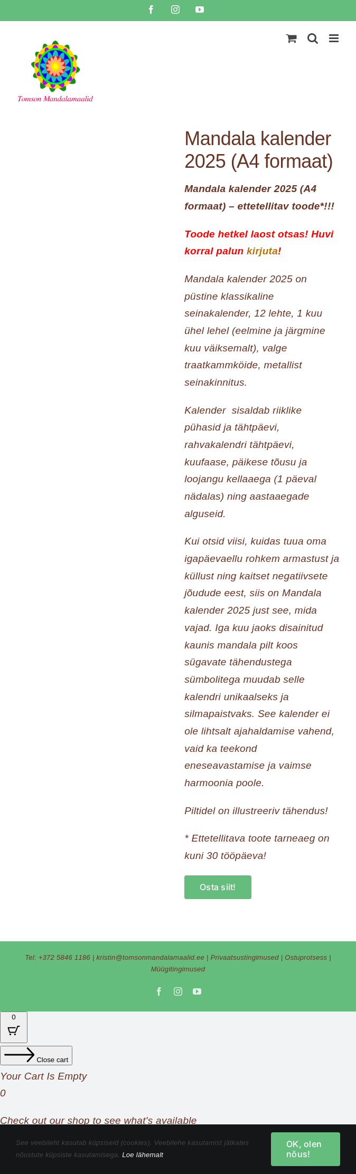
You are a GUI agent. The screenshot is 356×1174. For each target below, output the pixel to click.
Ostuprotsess (306, 957)
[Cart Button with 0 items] (13, 1027)
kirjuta (262, 250)
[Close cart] (36, 1055)
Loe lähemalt (142, 1155)
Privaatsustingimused (245, 957)
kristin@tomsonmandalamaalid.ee (150, 957)
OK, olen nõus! (304, 1149)
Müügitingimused (178, 969)
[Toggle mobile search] (312, 38)
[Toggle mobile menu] (334, 38)
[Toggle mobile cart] (291, 38)
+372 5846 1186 (64, 957)
